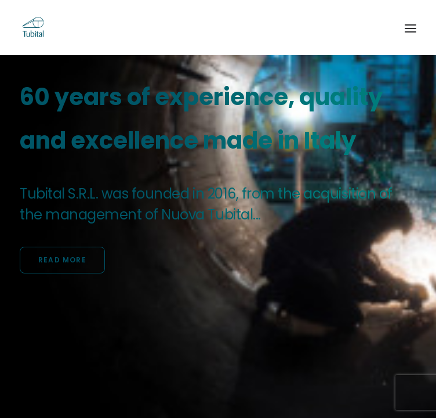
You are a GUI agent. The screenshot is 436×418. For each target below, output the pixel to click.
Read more (62, 260)
